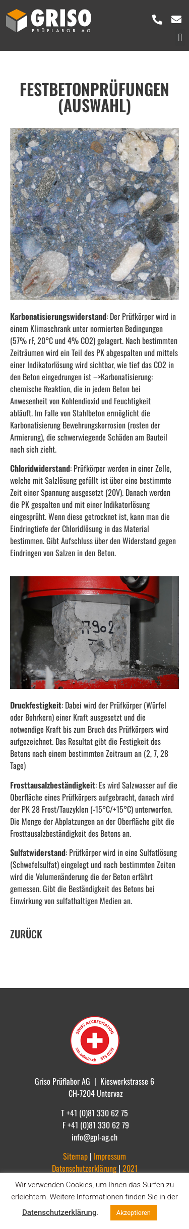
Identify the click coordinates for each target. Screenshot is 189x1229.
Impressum (110, 1156)
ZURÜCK (26, 933)
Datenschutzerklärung (59, 1212)
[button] (180, 37)
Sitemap (76, 1156)
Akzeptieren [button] (133, 1212)
